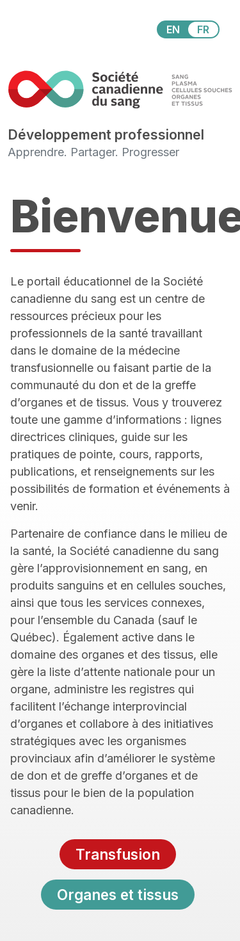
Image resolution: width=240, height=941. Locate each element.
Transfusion (118, 854)
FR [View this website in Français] (203, 29)
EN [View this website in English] (173, 29)
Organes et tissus (118, 894)
